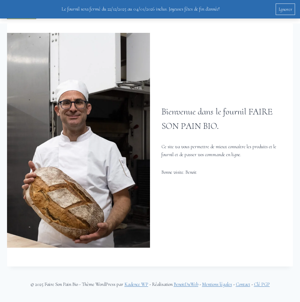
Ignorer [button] (285, 9)
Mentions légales (217, 284)
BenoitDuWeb (186, 284)
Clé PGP (262, 284)
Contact (243, 284)
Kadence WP (136, 284)
